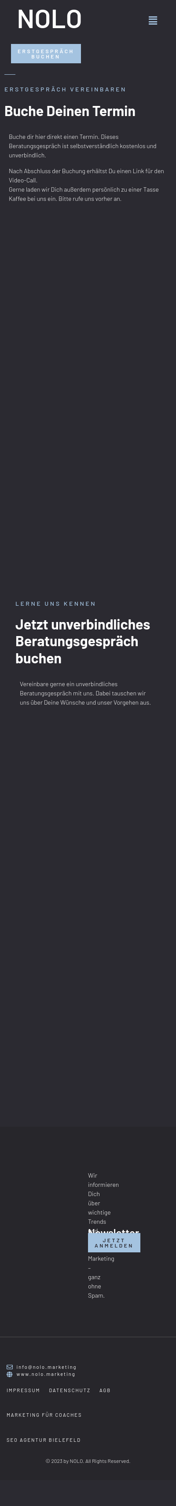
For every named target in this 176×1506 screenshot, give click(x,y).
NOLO (49, 17)
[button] (153, 20)
